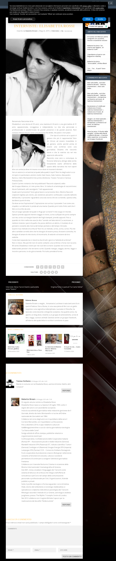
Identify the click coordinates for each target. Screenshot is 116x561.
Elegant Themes (21, 558)
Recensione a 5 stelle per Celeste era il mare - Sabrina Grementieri (96, 100)
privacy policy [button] (87, 6)
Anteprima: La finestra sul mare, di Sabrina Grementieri (96, 91)
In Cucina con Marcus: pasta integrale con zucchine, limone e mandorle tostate (97, 31)
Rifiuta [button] (88, 19)
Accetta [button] (100, 19)
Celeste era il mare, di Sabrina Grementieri (95, 105)
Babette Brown (31, 293)
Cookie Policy (63, 558)
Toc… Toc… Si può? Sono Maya (96, 62)
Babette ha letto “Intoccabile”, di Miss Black (97, 55)
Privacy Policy (52, 558)
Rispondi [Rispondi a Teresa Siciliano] (66, 383)
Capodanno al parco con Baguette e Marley (96, 48)
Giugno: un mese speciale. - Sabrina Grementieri (97, 112)
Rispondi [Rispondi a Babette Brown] (66, 497)
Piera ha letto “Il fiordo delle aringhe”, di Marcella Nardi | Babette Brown (97, 126)
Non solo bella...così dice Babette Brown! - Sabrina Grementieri (96, 77)
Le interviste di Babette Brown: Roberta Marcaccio (53, 341)
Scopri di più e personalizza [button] (22, 19)
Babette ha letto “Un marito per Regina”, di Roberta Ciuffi (95, 40)
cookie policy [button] (100, 8)
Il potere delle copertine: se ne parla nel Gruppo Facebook (97, 129)
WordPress (42, 558)
